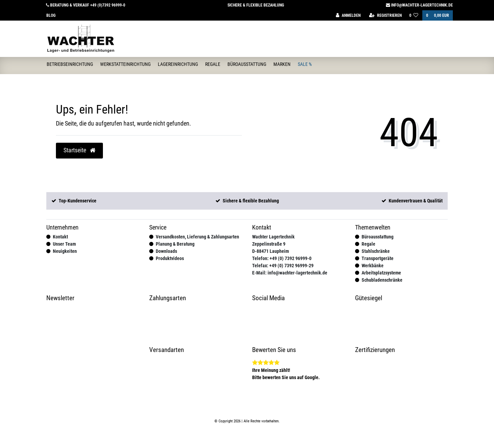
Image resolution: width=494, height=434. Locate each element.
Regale (212, 64)
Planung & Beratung (175, 244)
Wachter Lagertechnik (273, 236)
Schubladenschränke (382, 280)
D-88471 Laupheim (270, 251)
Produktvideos (170, 258)
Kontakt (60, 236)
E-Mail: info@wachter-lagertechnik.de (289, 272)
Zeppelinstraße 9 (268, 244)
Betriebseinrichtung (70, 64)
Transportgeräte (377, 258)
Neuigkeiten (65, 251)
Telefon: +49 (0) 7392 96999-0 (281, 258)
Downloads (166, 251)
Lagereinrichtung (178, 64)
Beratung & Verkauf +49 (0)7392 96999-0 (85, 5)
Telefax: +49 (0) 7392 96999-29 (283, 265)
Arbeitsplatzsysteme (381, 272)
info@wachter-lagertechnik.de (419, 5)
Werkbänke (373, 265)
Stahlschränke (376, 251)
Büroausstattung (246, 64)
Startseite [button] (79, 150)
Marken (282, 64)
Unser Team (64, 244)
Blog (51, 15)
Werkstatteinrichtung (125, 64)
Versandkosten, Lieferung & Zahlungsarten (197, 236)
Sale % (305, 64)
